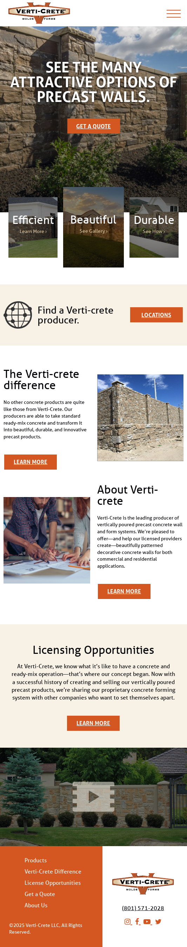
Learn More (30, 461)
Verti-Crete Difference (53, 871)
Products (36, 860)
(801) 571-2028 (143, 907)
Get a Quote (93, 126)
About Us (36, 905)
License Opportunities (53, 882)
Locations (156, 314)
